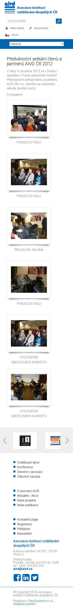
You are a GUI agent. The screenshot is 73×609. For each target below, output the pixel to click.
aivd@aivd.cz (23, 569)
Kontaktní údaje (27, 519)
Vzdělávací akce (28, 462)
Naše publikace (27, 505)
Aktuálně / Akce (27, 496)
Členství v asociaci (29, 472)
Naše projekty (26, 500)
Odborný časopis (28, 476)
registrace (41, 28)
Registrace (24, 524)
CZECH (15, 34)
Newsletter (24, 533)
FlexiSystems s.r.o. (41, 601)
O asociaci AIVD (28, 491)
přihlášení (17, 28)
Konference (25, 467)
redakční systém (24, 604)
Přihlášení (23, 529)
